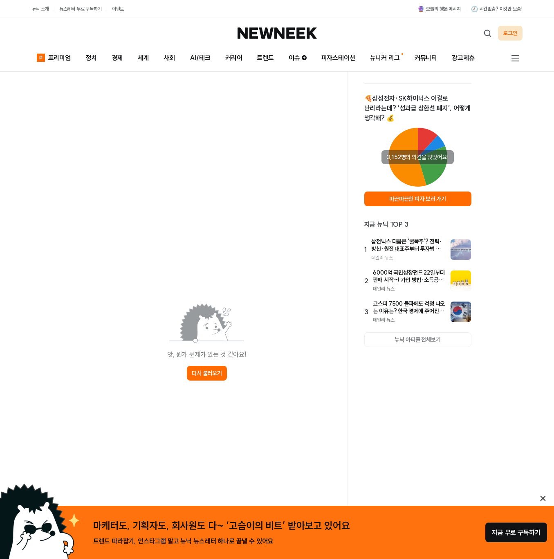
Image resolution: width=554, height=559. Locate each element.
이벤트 (118, 9)
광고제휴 (463, 58)
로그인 (510, 33)
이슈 (298, 58)
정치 (91, 58)
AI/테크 (200, 58)
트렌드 (265, 58)
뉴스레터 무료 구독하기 (80, 9)
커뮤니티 (426, 58)
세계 (143, 58)
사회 (169, 58)
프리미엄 (54, 57)
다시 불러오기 (207, 373)
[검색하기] (487, 33)
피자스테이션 (338, 58)
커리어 (233, 58)
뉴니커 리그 (385, 58)
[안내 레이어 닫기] (543, 498)
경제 (117, 58)
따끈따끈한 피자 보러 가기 (417, 199)
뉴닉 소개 (40, 9)
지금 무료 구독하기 (516, 532)
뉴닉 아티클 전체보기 (417, 339)
